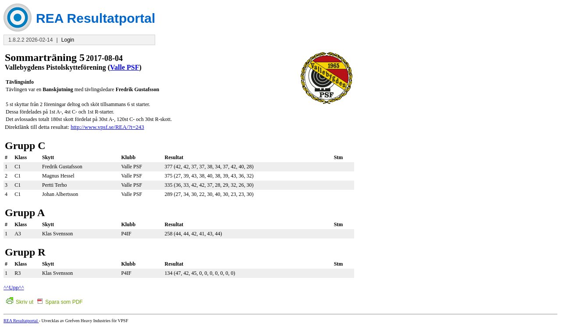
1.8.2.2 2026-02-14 (30, 40)
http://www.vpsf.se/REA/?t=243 (107, 127)
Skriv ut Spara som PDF (44, 302)
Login (67, 40)
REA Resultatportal (21, 320)
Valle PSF (124, 67)
